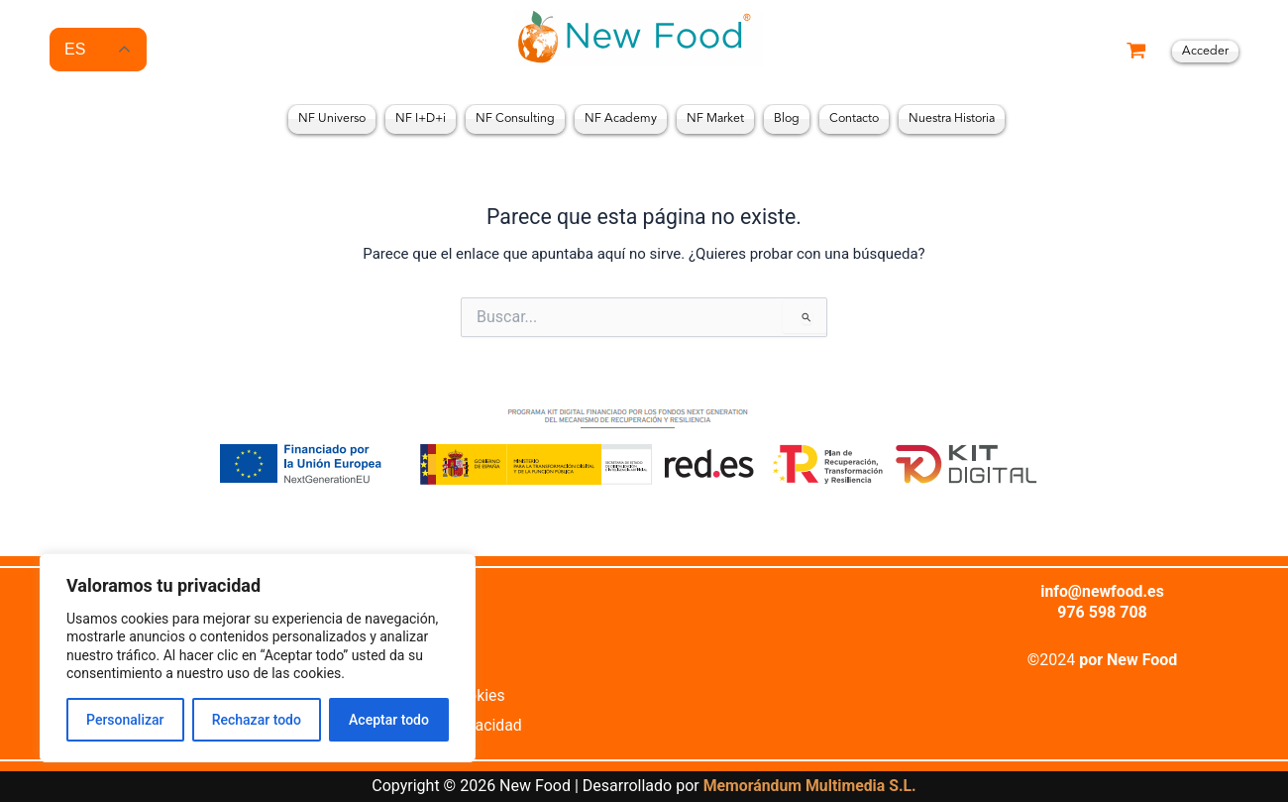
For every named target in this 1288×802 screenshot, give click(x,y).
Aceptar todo (389, 720)
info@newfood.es (1102, 590)
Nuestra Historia (952, 119)
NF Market (715, 119)
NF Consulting (515, 119)
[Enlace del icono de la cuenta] (1205, 51)
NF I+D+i (420, 119)
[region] (258, 657)
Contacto (854, 119)
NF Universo (332, 119)
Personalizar (124, 720)
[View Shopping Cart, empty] (1136, 52)
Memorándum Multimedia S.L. (808, 786)
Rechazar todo (256, 720)
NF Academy (621, 119)
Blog (787, 119)
